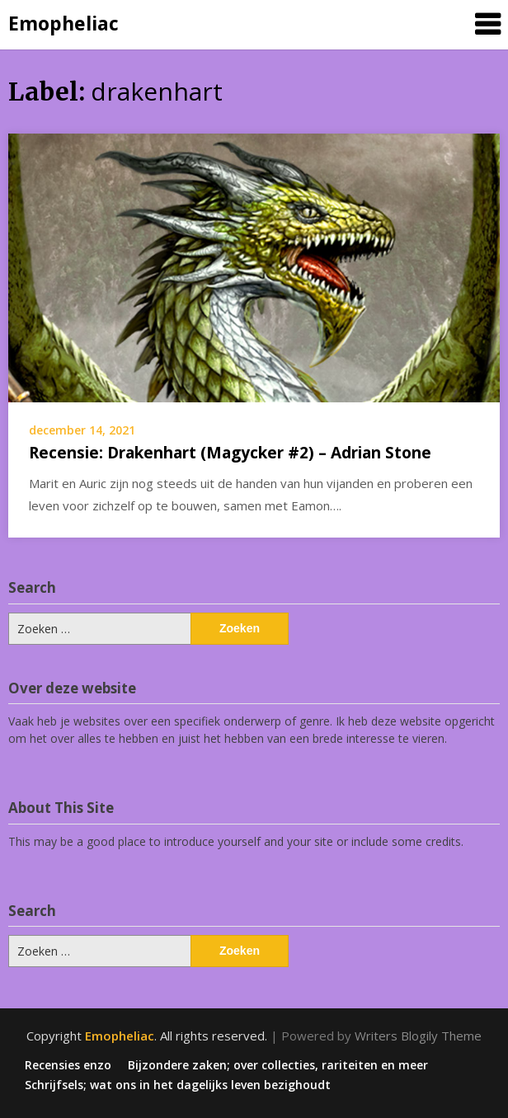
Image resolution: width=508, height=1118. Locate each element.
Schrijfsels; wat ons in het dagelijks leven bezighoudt (178, 1085)
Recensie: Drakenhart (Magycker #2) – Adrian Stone (230, 452)
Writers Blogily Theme (418, 1035)
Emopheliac (63, 23)
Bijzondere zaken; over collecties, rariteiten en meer (278, 1065)
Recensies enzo (68, 1065)
